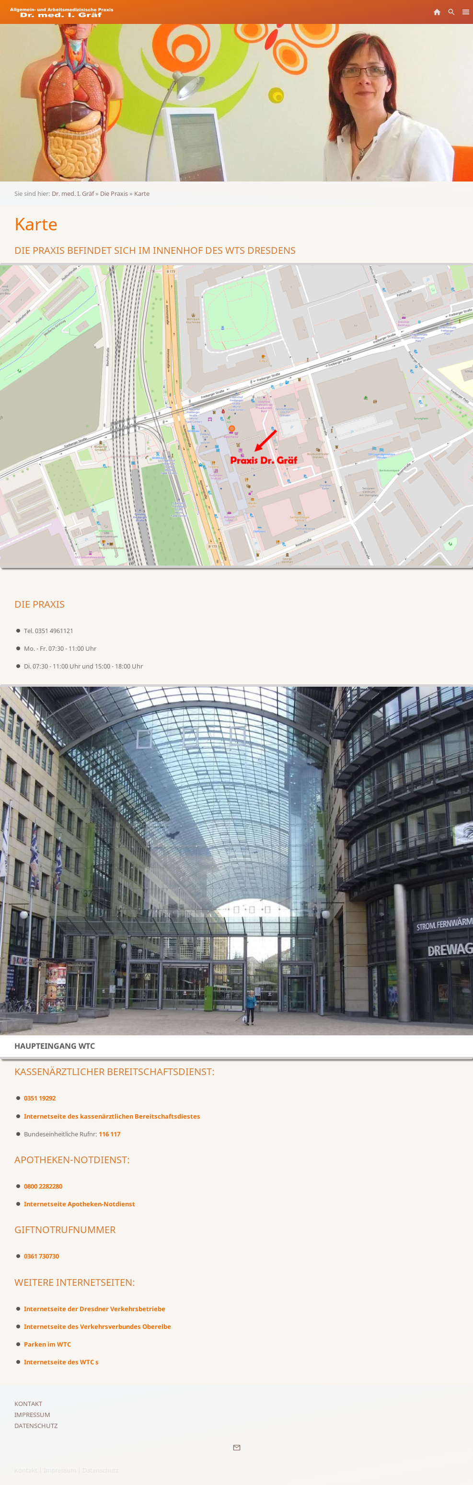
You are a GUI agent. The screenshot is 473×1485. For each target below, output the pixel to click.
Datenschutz (36, 1425)
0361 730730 (41, 1256)
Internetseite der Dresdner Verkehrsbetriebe (94, 1308)
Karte (142, 193)
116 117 (109, 1134)
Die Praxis (114, 193)
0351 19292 (40, 1098)
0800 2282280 (43, 1186)
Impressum (32, 1414)
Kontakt (28, 1403)
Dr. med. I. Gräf (73, 193)
